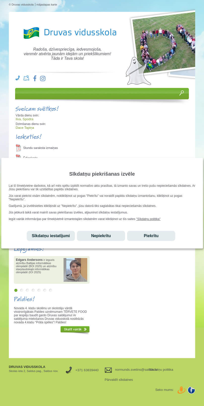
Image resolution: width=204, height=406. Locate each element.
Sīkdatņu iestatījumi (51, 236)
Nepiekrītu (101, 236)
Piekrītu (151, 236)
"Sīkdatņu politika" (148, 219)
